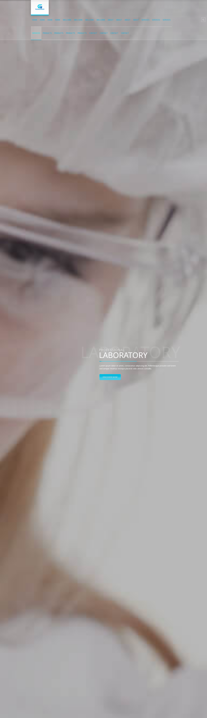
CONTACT (93, 33)
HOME (34, 20)
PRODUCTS (47, 33)
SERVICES (145, 20)
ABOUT (111, 20)
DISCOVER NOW (110, 377)
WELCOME (67, 20)
